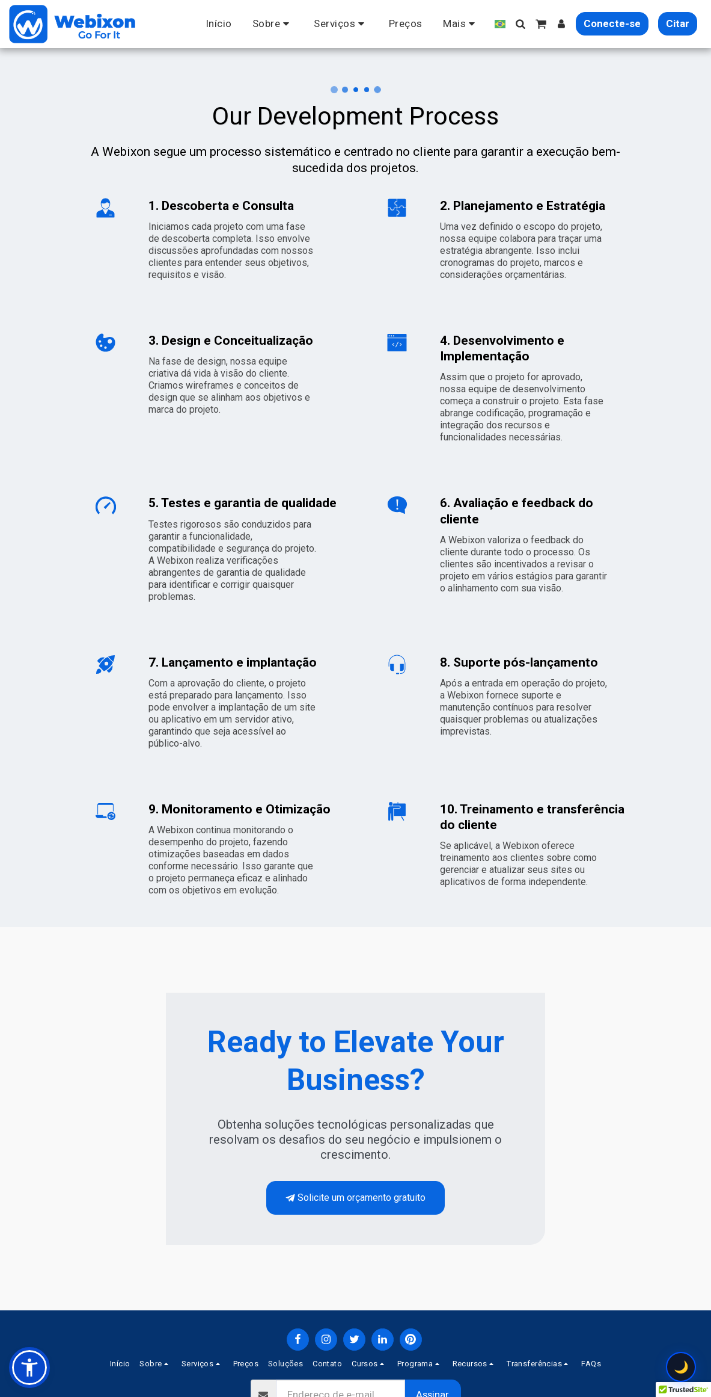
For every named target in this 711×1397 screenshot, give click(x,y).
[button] (272, 24)
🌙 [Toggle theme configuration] (681, 1367)
